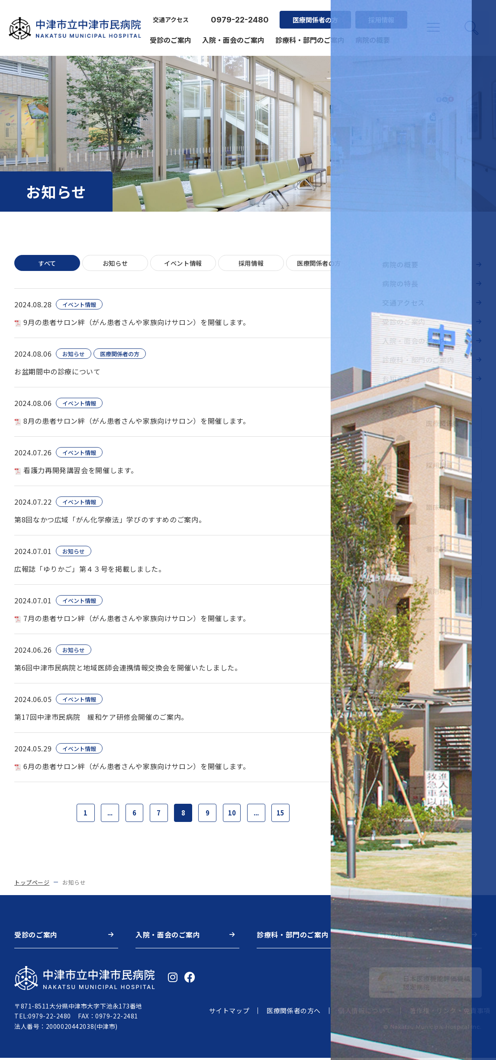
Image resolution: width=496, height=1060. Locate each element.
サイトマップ (229, 1013)
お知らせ (115, 263)
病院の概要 (371, 35)
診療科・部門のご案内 (308, 35)
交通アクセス (169, 15)
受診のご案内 (169, 35)
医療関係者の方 (314, 15)
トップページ (31, 884)
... (106, 814)
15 (286, 814)
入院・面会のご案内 (232, 35)
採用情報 (380, 15)
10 (234, 814)
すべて (47, 263)
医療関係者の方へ (294, 1013)
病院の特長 (400, 283)
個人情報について (365, 1013)
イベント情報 (183, 263)
